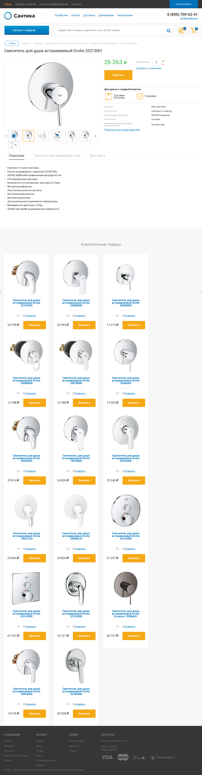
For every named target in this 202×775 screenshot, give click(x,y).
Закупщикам (125, 15)
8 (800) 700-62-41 (109, 746)
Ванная (40, 741)
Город (7, 4)
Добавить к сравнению (149, 68)
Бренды (40, 765)
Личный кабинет (183, 4)
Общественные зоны (46, 760)
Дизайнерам (106, 15)
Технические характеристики (57, 156)
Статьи (72, 751)
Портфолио (61, 15)
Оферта (8, 760)
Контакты (77, 4)
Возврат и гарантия (26, 4)
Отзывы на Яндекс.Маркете (54, 4)
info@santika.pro (189, 18)
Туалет (39, 751)
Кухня (39, 755)
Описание (16, 156)
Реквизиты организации (16, 755)
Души (39, 746)
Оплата (75, 15)
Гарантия (73, 746)
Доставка (89, 15)
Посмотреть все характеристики (122, 130)
